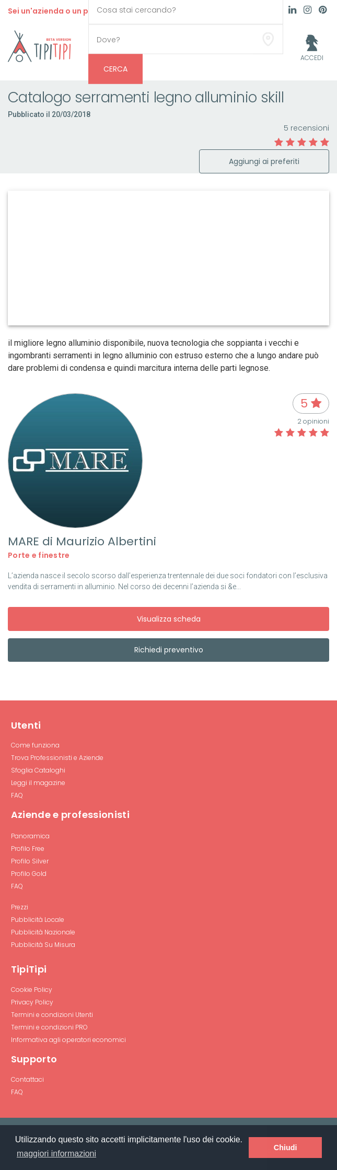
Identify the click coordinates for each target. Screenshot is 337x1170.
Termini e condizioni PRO (49, 1027)
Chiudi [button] (285, 1147)
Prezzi (19, 907)
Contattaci (27, 1079)
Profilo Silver (30, 861)
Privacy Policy (32, 1002)
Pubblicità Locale (37, 919)
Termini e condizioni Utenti (52, 1014)
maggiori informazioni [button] (56, 1153)
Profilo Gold (29, 873)
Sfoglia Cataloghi (38, 770)
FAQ (17, 795)
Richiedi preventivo (168, 650)
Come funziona (35, 745)
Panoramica (30, 836)
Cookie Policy (31, 989)
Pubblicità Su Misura (43, 944)
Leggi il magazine (38, 782)
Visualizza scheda (169, 619)
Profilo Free (27, 848)
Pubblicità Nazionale (43, 932)
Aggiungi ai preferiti (264, 161)
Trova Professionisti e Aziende (57, 757)
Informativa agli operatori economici (68, 1039)
